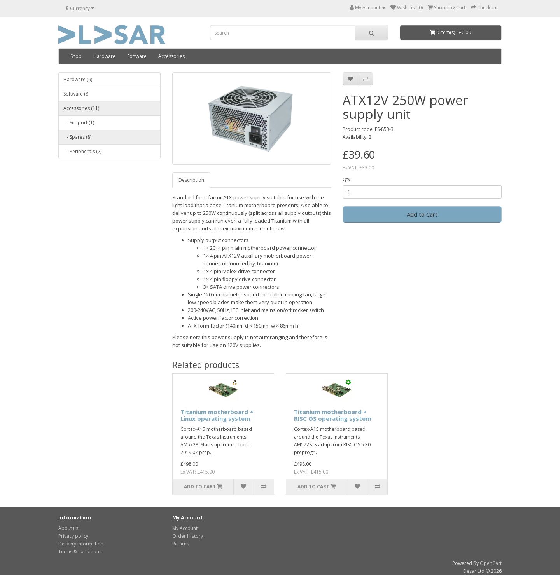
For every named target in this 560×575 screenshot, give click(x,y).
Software (137, 56)
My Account (185, 528)
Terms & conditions (80, 551)
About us (68, 528)
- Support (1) (78, 122)
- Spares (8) (77, 137)
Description (191, 180)
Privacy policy (73, 536)
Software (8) (76, 94)
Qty (346, 179)
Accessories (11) (81, 108)
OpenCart (491, 563)
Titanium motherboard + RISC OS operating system (332, 415)
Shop (76, 56)
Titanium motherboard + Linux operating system (216, 415)
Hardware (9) (77, 79)
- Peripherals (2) (82, 151)
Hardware (104, 56)
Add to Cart (422, 214)
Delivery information (80, 543)
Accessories (171, 56)
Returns (180, 543)
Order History (187, 536)
